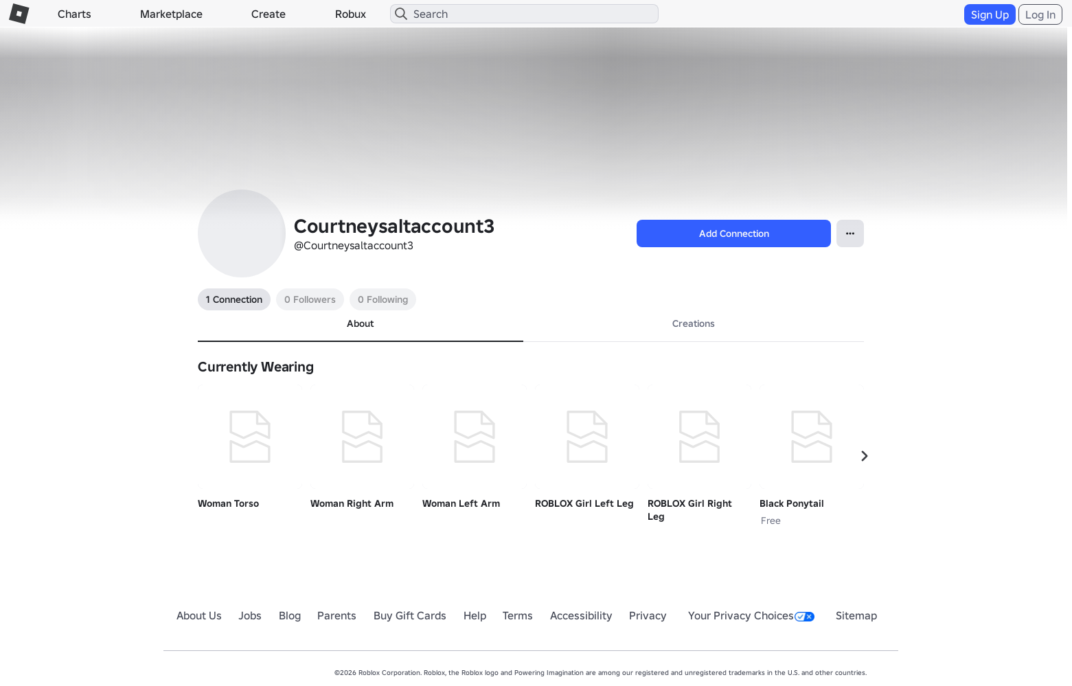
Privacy (648, 615)
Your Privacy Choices (751, 615)
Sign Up (990, 14)
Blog (290, 615)
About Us (199, 615)
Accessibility (581, 615)
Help (475, 615)
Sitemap (856, 615)
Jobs (250, 615)
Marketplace (171, 14)
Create (268, 14)
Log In (1040, 14)
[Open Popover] (850, 233)
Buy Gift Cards (410, 615)
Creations (693, 323)
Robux (350, 14)
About (360, 323)
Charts (74, 14)
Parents (336, 615)
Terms (518, 615)
